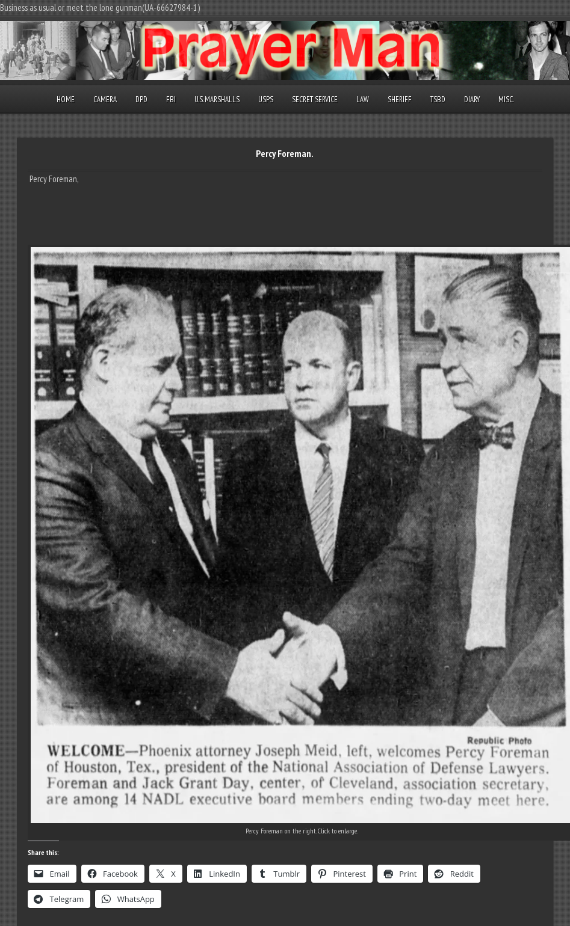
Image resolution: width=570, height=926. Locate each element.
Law (362, 99)
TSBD (437, 99)
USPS (265, 99)
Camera (105, 99)
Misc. (505, 99)
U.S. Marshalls (217, 99)
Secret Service (315, 99)
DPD (141, 99)
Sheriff (400, 99)
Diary (472, 99)
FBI (171, 99)
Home (66, 99)
